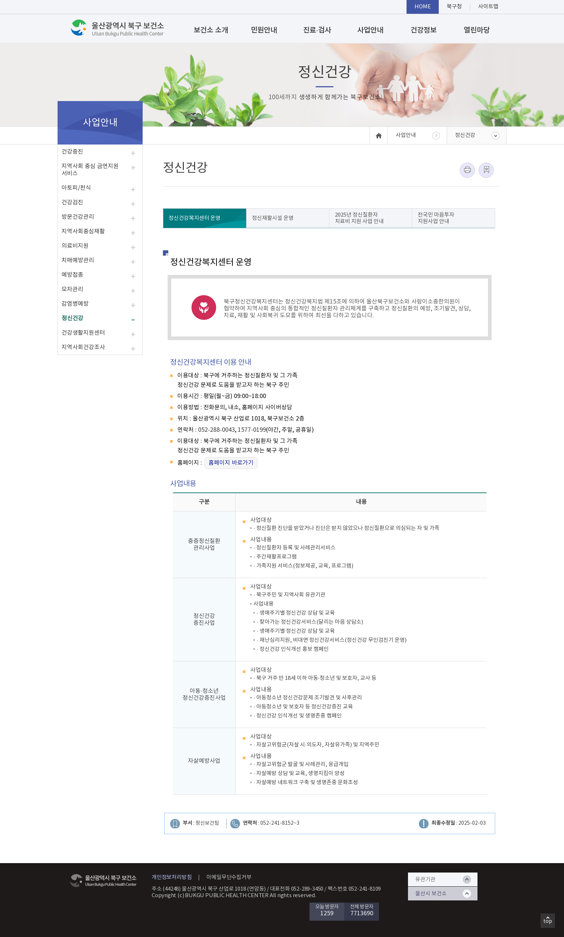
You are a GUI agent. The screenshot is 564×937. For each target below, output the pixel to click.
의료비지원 (75, 246)
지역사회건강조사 (83, 347)
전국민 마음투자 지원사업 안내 (436, 218)
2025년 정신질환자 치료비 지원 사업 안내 (359, 218)
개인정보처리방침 (171, 877)
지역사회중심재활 (83, 231)
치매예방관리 (78, 260)
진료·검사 (317, 30)
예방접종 (72, 275)
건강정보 (424, 30)
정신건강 (72, 318)
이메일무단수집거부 (228, 877)
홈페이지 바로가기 (231, 463)
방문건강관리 (78, 217)
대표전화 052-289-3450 (297, 889)
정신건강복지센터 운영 (194, 218)
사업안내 (370, 30)
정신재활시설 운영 (273, 218)
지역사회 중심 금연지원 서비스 (90, 170)
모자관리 (72, 289)
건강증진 (72, 152)
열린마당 (477, 30)
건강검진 (72, 202)
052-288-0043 (216, 430)
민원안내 (264, 30)
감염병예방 (75, 304)
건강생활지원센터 (83, 333)
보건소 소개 (211, 30)
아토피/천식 (76, 188)
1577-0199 (252, 430)
